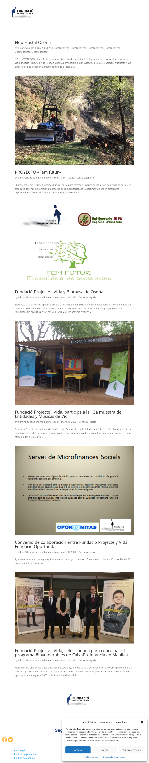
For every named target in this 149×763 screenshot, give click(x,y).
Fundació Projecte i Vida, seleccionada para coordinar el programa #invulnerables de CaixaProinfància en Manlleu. (72, 653)
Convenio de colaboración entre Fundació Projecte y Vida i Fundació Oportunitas (72, 544)
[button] (142, 722)
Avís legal (19, 750)
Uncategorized (61, 47)
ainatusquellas (26, 47)
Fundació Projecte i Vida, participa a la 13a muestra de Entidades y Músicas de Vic (68, 414)
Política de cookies (93, 757)
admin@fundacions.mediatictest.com (38, 177)
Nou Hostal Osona (33, 42)
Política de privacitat (25, 754)
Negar (104, 749)
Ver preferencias (131, 749)
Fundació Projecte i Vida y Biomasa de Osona (59, 292)
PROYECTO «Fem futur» (38, 172)
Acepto (78, 749)
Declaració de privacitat (114, 757)
